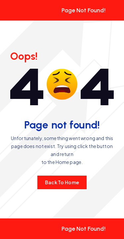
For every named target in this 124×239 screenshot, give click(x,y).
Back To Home (62, 182)
